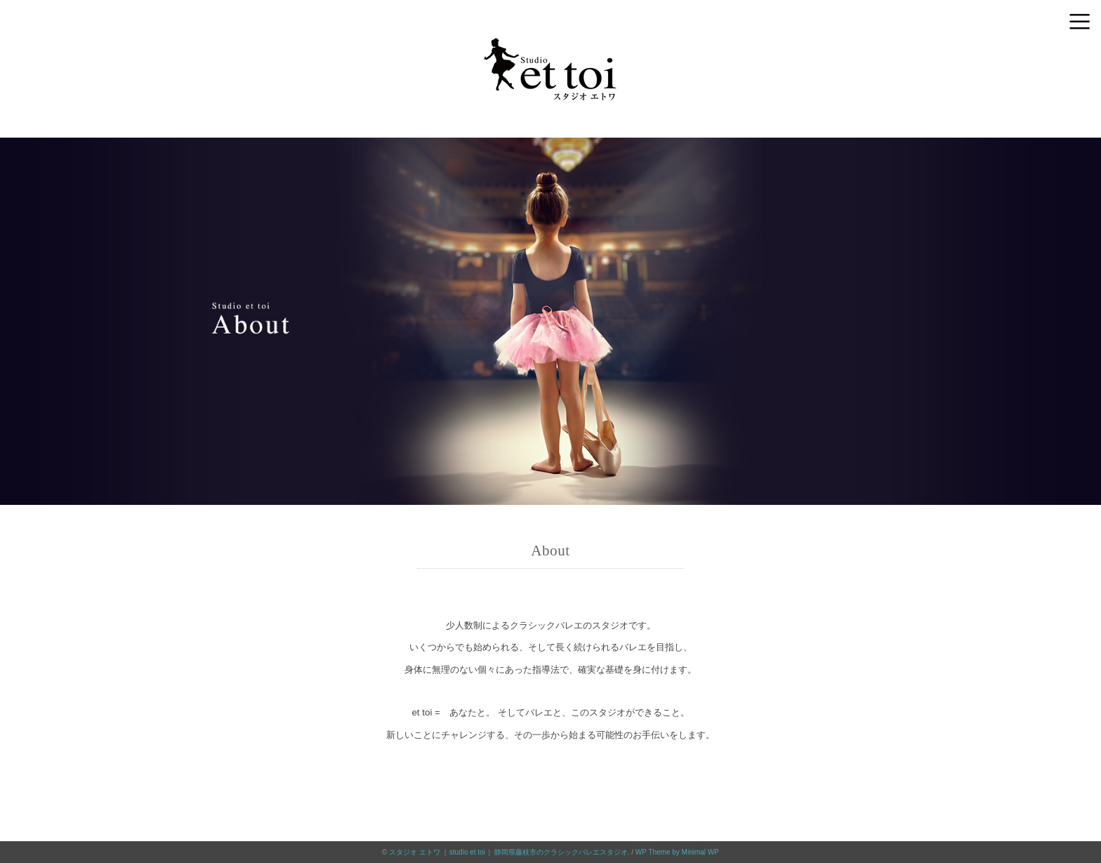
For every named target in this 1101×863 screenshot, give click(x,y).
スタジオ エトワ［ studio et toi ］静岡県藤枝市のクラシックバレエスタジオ (508, 852)
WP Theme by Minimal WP (677, 852)
